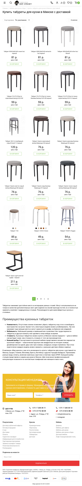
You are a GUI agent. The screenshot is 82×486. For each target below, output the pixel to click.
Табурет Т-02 (14, 231)
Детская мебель (61, 434)
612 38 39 (66, 411)
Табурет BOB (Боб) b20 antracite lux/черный (41, 52)
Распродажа (7, 448)
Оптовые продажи (9, 428)
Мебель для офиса (62, 428)
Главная (5, 8)
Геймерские (33, 434)
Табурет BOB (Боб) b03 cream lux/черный (14, 52)
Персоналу (33, 428)
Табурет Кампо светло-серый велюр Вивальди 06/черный (14, 187)
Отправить (68, 395)
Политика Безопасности (11, 446)
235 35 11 (39, 408)
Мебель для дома (62, 430)
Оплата (5, 434)
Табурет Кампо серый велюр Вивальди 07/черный (41, 187)
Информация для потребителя (13, 439)
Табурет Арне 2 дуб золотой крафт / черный (14, 277)
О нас (4, 430)
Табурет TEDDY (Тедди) (67, 231)
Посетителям (34, 430)
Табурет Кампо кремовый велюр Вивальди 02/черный (67, 142)
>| (48, 299)
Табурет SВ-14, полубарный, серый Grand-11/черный (14, 142)
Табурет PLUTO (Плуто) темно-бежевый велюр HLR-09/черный (41, 97)
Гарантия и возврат (9, 437)
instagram (61, 417)
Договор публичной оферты (12, 425)
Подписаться (41, 463)
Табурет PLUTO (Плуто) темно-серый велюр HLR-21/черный (68, 97)
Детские (32, 437)
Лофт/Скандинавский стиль (66, 437)
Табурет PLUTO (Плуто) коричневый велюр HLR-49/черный (14, 97)
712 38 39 (39, 411)
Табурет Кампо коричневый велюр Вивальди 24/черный (41, 142)
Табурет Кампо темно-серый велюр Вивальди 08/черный (67, 187)
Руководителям (34, 425)
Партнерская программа (11, 441)
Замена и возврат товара (11, 443)
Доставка (6, 432)
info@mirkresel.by (64, 414)
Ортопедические (35, 432)
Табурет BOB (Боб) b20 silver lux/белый (67, 52)
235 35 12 (65, 408)
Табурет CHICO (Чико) (41, 231)
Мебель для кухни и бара (18, 8)
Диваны (59, 425)
